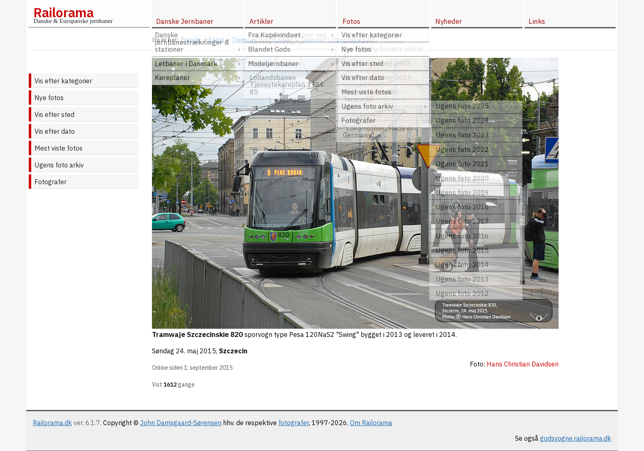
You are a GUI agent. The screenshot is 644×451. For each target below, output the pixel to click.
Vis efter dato (54, 131)
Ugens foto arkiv (59, 165)
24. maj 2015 (196, 351)
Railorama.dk (52, 423)
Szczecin (233, 351)
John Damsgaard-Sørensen (180, 423)
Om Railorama (371, 423)
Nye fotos (49, 98)
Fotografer (50, 182)
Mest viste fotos (58, 148)
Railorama (63, 12)
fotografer (293, 423)
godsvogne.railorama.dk (575, 438)
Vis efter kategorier (63, 81)
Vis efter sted (54, 114)
